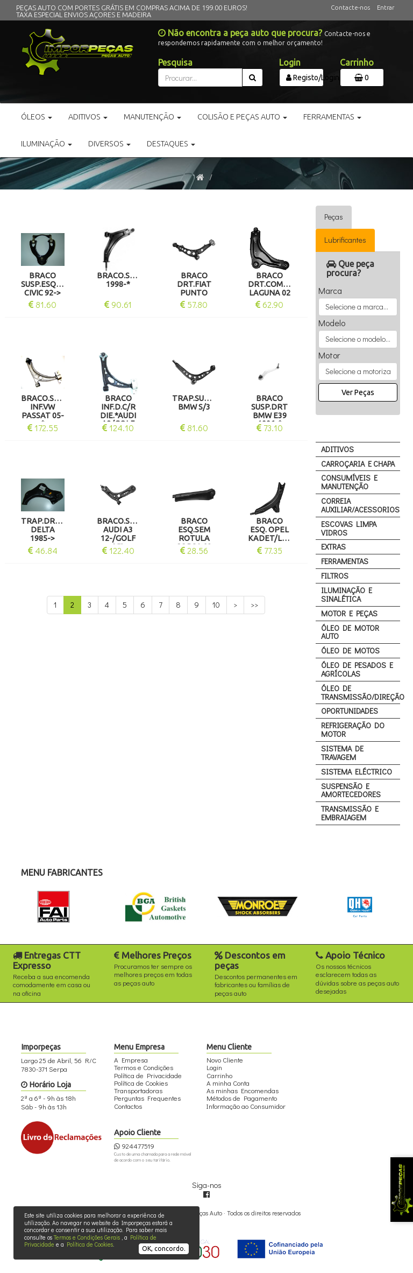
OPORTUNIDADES (349, 711)
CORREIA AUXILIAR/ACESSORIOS (360, 505)
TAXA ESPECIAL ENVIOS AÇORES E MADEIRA (83, 14)
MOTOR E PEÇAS (349, 613)
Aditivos (88, 116)
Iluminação (46, 143)
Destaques (171, 143)
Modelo (331, 323)
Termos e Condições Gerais (87, 1237)
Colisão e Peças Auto (242, 116)
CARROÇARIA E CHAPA (358, 464)
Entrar (385, 7)
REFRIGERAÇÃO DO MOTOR (352, 729)
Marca (330, 290)
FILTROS (334, 576)
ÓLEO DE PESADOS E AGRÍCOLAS (357, 669)
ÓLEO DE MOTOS (350, 650)
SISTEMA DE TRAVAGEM (342, 752)
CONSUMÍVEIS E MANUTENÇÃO (349, 482)
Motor (329, 355)
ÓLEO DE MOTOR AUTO (350, 632)
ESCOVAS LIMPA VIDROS (348, 528)
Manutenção (152, 116)
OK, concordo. (164, 1248)
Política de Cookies (90, 1244)
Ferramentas (332, 116)
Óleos (36, 116)
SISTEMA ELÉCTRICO (356, 771)
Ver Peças (357, 392)
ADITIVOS (337, 449)
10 (216, 605)
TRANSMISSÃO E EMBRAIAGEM (350, 813)
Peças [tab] (333, 217)
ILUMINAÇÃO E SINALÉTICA (346, 594)
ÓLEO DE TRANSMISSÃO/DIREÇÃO (361, 692)
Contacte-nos (350, 7)
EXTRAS (333, 546)
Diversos (109, 143)
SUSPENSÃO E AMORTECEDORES (351, 790)
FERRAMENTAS (344, 561)
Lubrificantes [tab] (345, 240)
